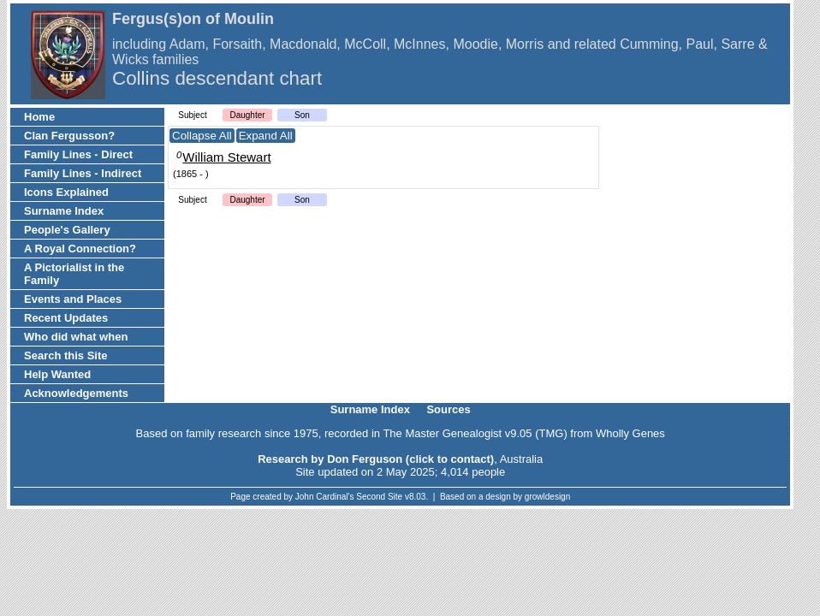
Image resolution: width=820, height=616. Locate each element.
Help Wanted (57, 374)
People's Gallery (67, 229)
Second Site (379, 496)
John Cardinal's (324, 496)
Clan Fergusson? (69, 135)
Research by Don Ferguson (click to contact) (376, 459)
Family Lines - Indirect (82, 173)
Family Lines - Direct (78, 154)
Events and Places (73, 299)
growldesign (547, 496)
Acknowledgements (76, 393)
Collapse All (202, 135)
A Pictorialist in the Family (74, 274)
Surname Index (64, 210)
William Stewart (226, 157)
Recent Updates (66, 317)
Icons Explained (66, 192)
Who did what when (76, 336)
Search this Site (66, 355)
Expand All (266, 135)
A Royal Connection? (80, 248)
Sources (448, 409)
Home (39, 116)
